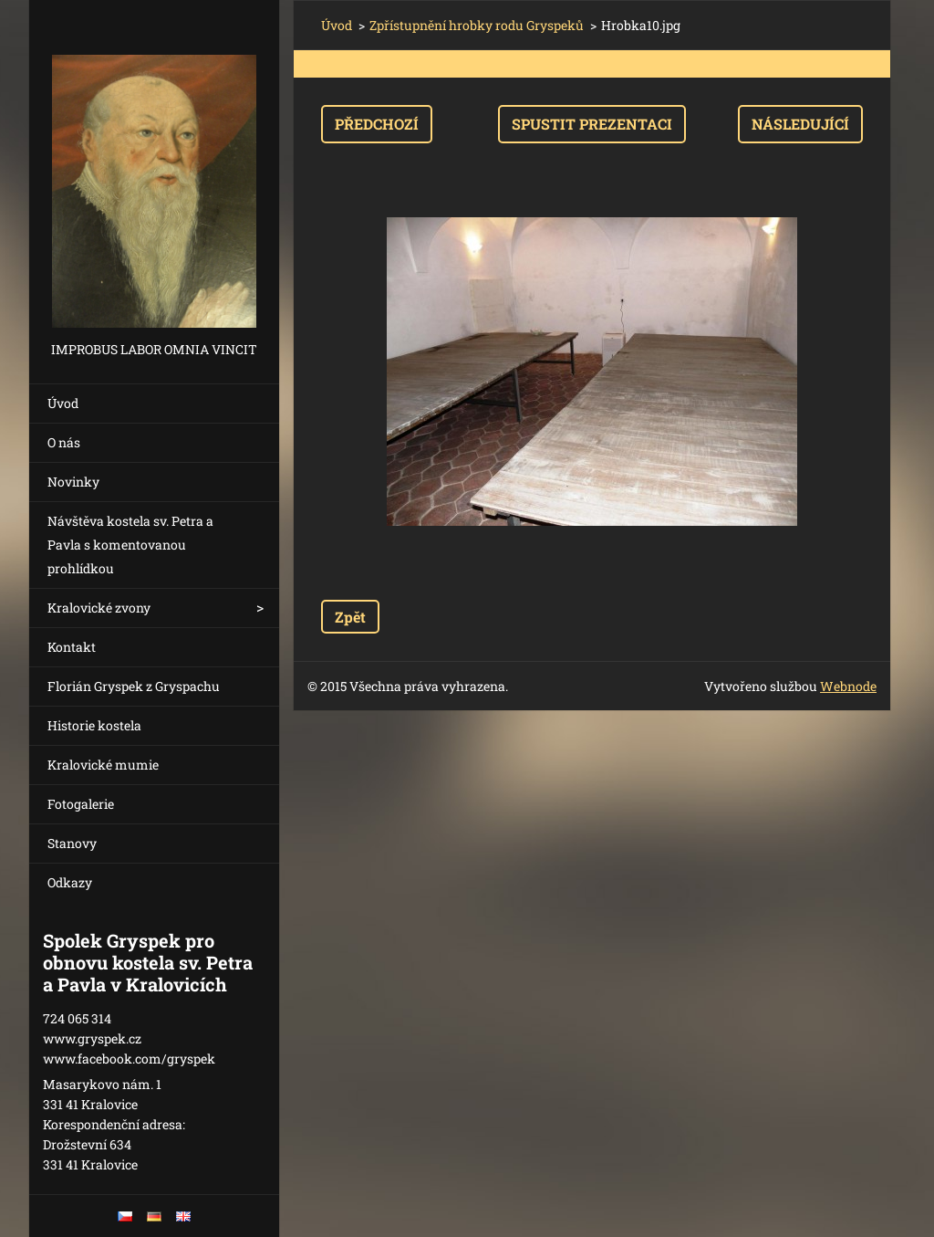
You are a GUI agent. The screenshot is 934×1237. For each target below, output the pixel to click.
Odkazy (69, 882)
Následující (800, 123)
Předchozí (377, 123)
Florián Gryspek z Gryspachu (133, 686)
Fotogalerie (80, 803)
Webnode (848, 686)
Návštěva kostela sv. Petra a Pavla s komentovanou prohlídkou (130, 544)
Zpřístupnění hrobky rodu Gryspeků (476, 25)
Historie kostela (94, 725)
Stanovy (72, 843)
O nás (63, 442)
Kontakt (71, 646)
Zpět (350, 616)
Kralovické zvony (98, 607)
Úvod (62, 403)
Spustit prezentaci (592, 123)
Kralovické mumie (103, 764)
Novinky (73, 481)
